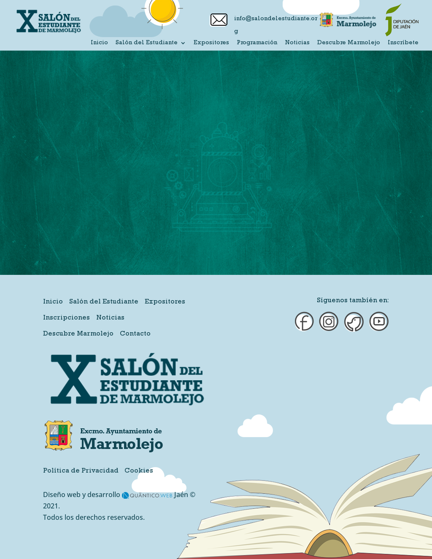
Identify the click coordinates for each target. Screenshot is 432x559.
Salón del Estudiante (147, 43)
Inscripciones (66, 318)
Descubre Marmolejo (348, 43)
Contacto (135, 334)
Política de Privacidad (81, 471)
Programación (257, 43)
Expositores (211, 43)
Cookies (138, 471)
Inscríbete (403, 43)
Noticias (297, 43)
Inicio (99, 43)
